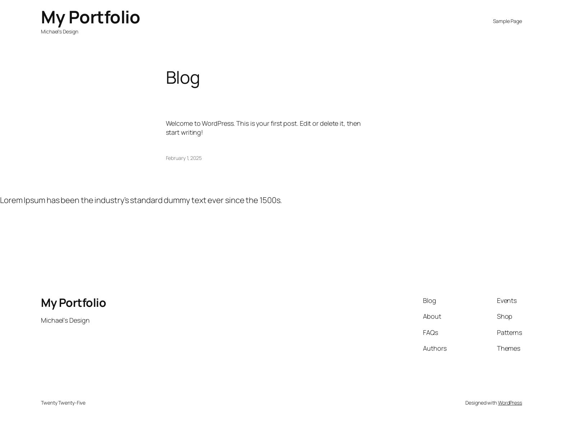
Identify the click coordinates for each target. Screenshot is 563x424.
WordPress (510, 402)
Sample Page (507, 21)
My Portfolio (90, 16)
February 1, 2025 (184, 158)
